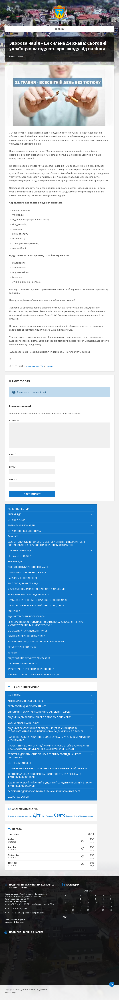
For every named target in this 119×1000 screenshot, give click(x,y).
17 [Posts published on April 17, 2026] (96, 906)
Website (13, 479)
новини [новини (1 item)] (90, 816)
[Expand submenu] (91, 508)
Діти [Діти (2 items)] (37, 815)
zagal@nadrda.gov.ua (14, 922)
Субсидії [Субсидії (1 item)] (77, 816)
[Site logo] (59, 19)
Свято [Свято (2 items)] (60, 815)
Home (12, 56)
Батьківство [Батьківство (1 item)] (12, 816)
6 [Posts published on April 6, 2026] (65, 902)
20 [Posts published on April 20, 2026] (66, 910)
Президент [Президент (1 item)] (49, 816)
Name (12, 454)
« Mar (64, 916)
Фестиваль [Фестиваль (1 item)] (83, 816)
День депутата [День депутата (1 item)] (27, 816)
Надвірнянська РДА (34, 366)
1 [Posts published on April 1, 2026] (80, 899)
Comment (15, 420)
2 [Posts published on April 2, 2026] (88, 899)
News (20, 56)
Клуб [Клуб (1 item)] (43, 816)
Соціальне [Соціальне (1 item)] (69, 816)
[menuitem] (51, 509)
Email (12, 466)
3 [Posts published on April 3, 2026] (95, 899)
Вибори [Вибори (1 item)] (19, 816)
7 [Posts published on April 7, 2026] (73, 902)
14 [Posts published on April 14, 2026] (73, 906)
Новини (49, 366)
